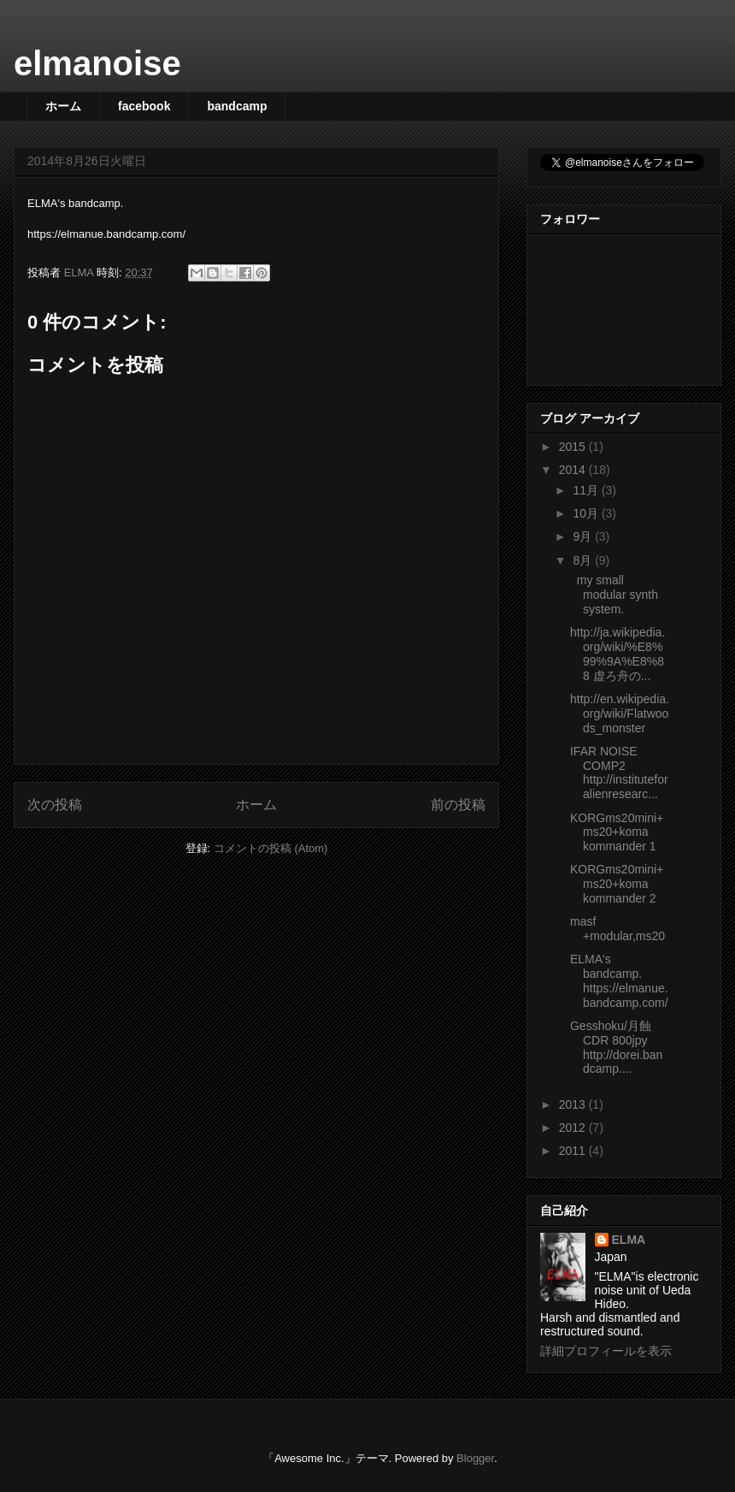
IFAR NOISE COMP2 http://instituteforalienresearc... (619, 772)
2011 (574, 1150)
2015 (574, 446)
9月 (584, 536)
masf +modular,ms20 (617, 929)
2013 (574, 1104)
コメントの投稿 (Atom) (271, 848)
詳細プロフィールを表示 (606, 1351)
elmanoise (97, 63)
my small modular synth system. (614, 594)
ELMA (629, 1239)
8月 (584, 560)
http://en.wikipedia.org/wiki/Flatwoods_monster (619, 713)
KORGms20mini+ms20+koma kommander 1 (616, 832)
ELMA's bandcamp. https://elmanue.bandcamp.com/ (619, 980)
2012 (574, 1127)
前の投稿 (458, 804)
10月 (587, 513)
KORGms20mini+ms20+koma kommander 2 (616, 883)
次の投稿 (54, 804)
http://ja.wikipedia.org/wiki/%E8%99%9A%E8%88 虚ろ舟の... (617, 653)
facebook (144, 106)
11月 (587, 490)
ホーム (63, 106)
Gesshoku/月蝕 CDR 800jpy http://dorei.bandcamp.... (616, 1047)
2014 (574, 470)
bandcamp (237, 106)
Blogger (475, 1458)
